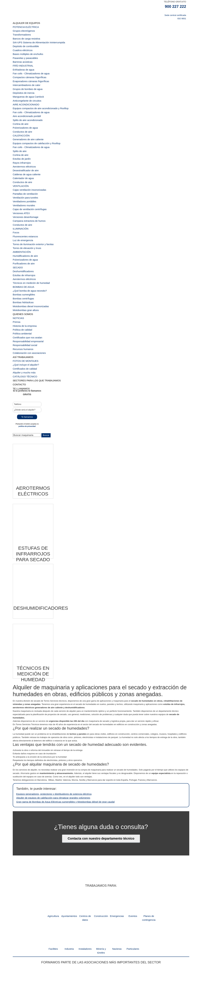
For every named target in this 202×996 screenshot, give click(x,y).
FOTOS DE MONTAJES (24, 315)
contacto (148, 979)
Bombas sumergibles (22, 258)
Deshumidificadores (22, 238)
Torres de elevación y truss (25, 217)
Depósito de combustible (24, 43)
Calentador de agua (22, 157)
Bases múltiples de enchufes (26, 49)
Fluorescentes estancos (24, 207)
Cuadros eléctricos (21, 46)
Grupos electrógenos (22, 29)
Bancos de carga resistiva (24, 36)
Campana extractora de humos (27, 194)
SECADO (17, 234)
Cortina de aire (19, 110)
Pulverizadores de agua (24, 113)
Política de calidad (21, 288)
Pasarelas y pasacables (24, 53)
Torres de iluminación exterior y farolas (30, 214)
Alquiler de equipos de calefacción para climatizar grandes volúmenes (48, 746)
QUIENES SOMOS (21, 275)
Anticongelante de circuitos (25, 90)
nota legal (84, 979)
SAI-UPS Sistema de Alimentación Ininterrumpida (35, 39)
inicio (52, 979)
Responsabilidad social (23, 301)
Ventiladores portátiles (23, 177)
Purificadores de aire (22, 231)
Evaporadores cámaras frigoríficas (28, 73)
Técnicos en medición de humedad (29, 248)
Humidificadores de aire (24, 224)
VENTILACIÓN (20, 164)
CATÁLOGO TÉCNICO (23, 328)
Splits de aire (19, 133)
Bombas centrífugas (22, 261)
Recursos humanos (22, 305)
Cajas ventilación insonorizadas (27, 167)
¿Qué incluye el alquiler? (24, 318)
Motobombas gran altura (24, 271)
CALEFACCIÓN (20, 120)
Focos (15, 204)
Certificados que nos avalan (25, 295)
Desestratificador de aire (24, 150)
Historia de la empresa (23, 285)
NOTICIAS (17, 278)
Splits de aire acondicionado (26, 107)
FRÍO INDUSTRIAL (22, 59)
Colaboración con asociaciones (27, 308)
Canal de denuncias (117, 979)
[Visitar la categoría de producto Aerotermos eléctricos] (33, 438)
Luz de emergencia (21, 211)
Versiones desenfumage (24, 191)
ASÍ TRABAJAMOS (22, 312)
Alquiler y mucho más (22, 325)
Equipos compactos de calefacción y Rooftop (33, 127)
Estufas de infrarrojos (22, 241)
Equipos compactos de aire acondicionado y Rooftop (37, 96)
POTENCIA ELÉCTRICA (24, 26)
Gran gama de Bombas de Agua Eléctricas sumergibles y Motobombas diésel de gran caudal (58, 749)
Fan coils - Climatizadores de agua (29, 66)
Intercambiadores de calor (25, 76)
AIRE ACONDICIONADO (24, 93)
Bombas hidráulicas (22, 265)
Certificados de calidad (23, 322)
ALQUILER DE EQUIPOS (24, 22)
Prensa (16, 281)
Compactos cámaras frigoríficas (27, 70)
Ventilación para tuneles (24, 174)
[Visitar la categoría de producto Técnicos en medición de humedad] (33, 617)
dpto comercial (62, 979)
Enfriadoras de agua (22, 63)
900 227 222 (175, 6)
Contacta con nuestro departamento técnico (101, 785)
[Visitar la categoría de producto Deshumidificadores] (33, 558)
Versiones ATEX (20, 187)
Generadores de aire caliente (26, 123)
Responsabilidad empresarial (26, 298)
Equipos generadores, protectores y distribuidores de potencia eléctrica (49, 742)
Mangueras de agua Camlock (26, 86)
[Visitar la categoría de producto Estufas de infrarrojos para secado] (33, 498)
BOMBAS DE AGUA (22, 251)
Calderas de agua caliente (25, 154)
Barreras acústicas (21, 56)
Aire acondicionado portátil (25, 103)
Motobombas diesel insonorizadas (28, 268)
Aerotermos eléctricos (23, 147)
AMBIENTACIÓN (20, 221)
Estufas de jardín (20, 140)
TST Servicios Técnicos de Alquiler (83, 13)
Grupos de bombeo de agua (26, 80)
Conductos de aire (21, 117)
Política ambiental (21, 291)
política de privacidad (26, 376)
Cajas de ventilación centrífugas (27, 184)
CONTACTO (18, 335)
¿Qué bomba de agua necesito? (27, 255)
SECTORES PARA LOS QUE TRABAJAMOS (33, 332)
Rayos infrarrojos (20, 144)
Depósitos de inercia (22, 83)
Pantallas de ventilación (24, 171)
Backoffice (74, 979)
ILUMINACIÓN (19, 201)
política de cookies (135, 979)
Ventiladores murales (22, 181)
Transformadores (20, 33)
